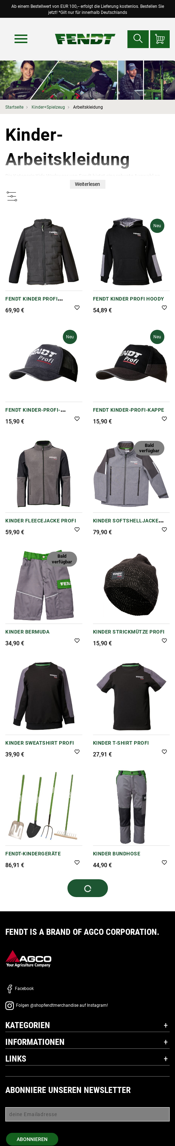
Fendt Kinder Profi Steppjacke (31, 302)
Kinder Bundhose (117, 853)
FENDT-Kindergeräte (33, 853)
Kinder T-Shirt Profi (121, 743)
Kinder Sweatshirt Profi (39, 743)
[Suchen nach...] (138, 39)
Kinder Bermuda (27, 632)
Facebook (19, 988)
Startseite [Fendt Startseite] (14, 107)
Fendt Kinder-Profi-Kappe (128, 410)
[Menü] (20, 38)
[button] (77, 308)
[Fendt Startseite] (85, 32)
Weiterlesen (87, 184)
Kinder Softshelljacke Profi (126, 524)
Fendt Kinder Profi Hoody (128, 299)
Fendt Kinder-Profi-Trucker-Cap (32, 413)
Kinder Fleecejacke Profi (40, 520)
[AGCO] (28, 958)
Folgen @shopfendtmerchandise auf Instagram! (56, 1005)
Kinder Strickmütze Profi (129, 632)
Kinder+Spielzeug (48, 107)
